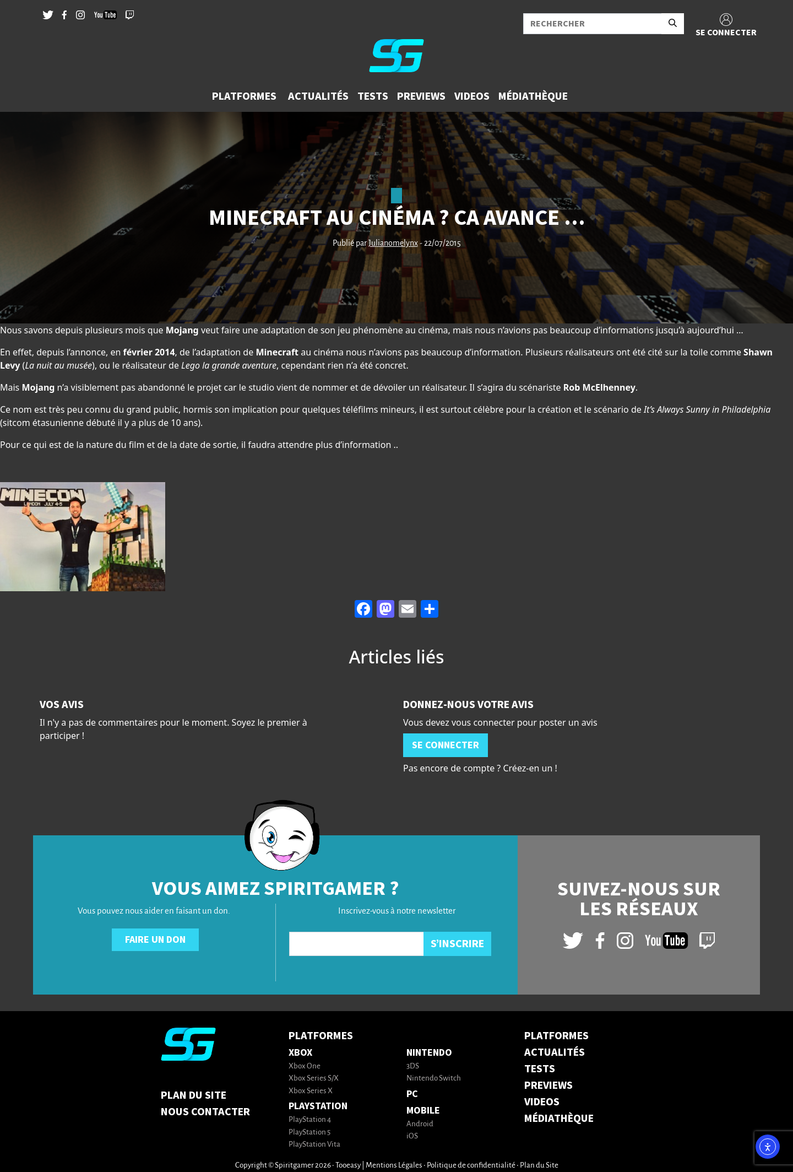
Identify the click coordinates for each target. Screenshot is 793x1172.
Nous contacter (205, 1112)
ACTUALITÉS (554, 1052)
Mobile (423, 1110)
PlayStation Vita (314, 1145)
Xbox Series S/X (314, 1078)
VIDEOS (542, 1102)
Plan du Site (193, 1095)
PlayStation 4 (310, 1120)
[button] (246, 96)
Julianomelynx (393, 243)
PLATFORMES (556, 1036)
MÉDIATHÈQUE (559, 1118)
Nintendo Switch (433, 1078)
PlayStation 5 (309, 1132)
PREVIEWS (548, 1085)
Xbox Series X (311, 1091)
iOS (412, 1136)
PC (412, 1094)
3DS (412, 1066)
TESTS (539, 1069)
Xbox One (305, 1066)
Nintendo (429, 1053)
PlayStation (318, 1106)
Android (419, 1124)
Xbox (300, 1053)
